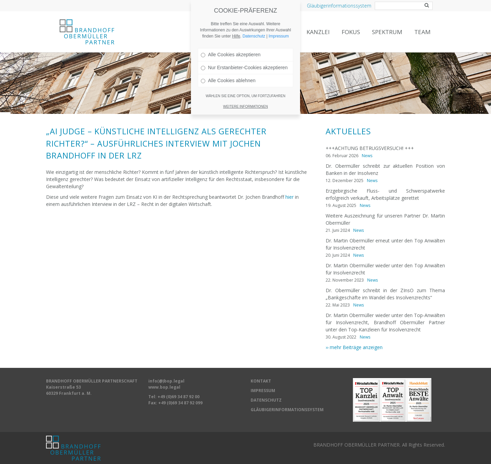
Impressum (279, 31)
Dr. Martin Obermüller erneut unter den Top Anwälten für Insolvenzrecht (385, 244)
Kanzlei (318, 32)
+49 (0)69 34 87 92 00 (178, 397)
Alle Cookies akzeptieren (231, 49)
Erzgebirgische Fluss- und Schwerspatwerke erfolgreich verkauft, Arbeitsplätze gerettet (385, 194)
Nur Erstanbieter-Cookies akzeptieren (244, 62)
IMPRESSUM (263, 390)
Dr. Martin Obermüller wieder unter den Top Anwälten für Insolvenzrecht (385, 269)
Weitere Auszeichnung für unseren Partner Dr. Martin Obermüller (385, 219)
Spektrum (387, 32)
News (367, 156)
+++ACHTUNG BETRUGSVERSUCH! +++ (370, 148)
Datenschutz (253, 31)
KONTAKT (261, 381)
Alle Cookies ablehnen (228, 75)
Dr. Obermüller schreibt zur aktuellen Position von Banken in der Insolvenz (385, 169)
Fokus (351, 32)
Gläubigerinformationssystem (339, 5)
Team (422, 32)
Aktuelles (348, 131)
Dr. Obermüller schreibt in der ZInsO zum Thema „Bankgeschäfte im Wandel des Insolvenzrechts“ (385, 294)
